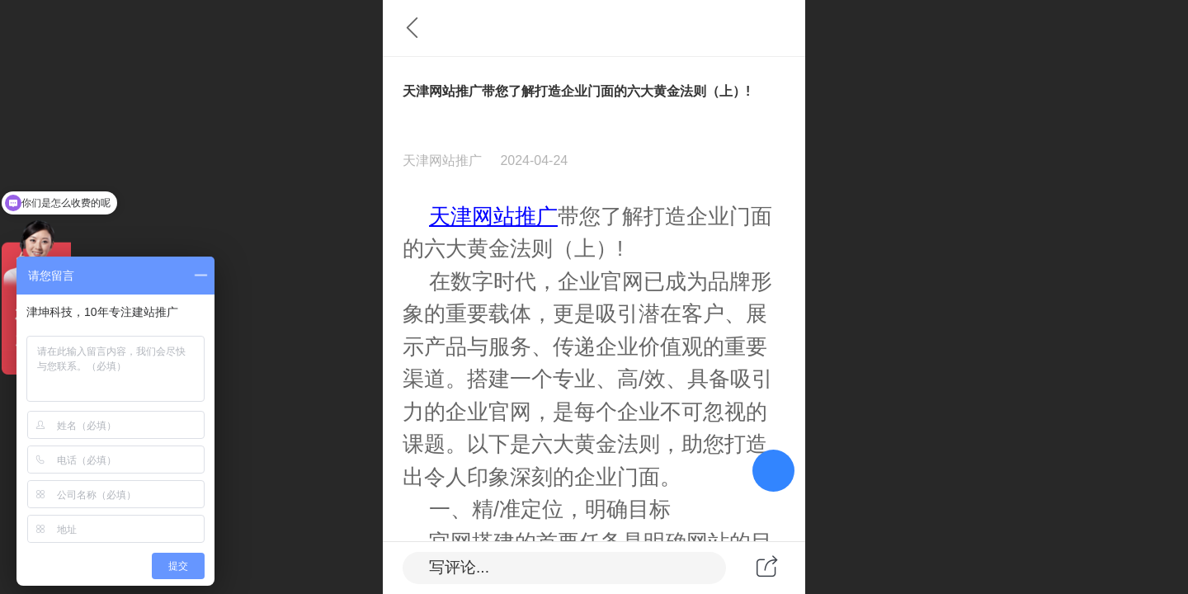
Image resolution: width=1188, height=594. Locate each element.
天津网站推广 (493, 216)
